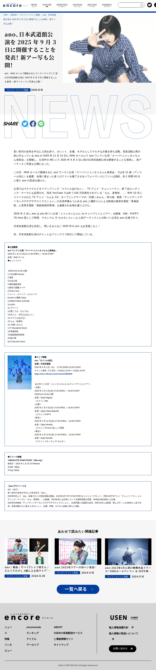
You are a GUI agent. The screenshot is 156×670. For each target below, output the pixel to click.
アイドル (31, 639)
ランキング (33, 633)
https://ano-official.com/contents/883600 (54, 374)
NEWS (14, 15)
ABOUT (58, 627)
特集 (7, 639)
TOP (6, 15)
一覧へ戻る (76, 589)
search (141, 5)
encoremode (34, 627)
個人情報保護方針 (118, 627)
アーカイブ (33, 644)
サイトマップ (61, 644)
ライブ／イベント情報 (30, 15)
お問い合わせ (120, 648)
